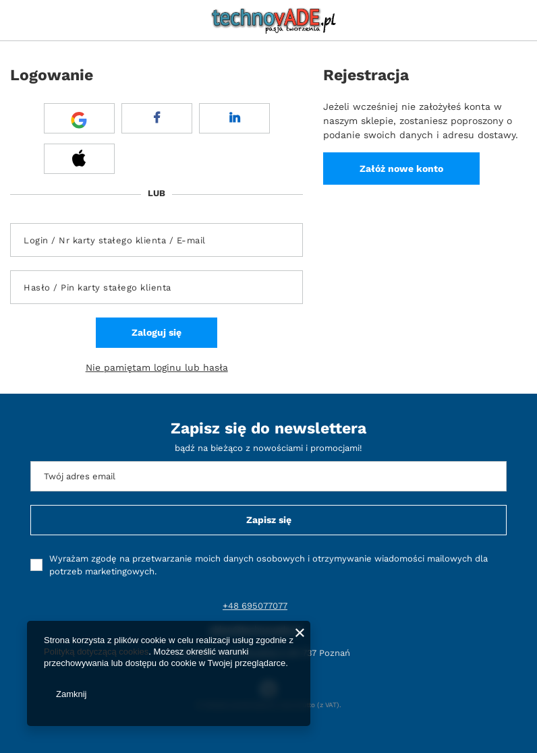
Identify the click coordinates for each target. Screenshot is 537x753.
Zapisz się (268, 519)
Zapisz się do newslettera (268, 428)
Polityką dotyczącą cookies (96, 651)
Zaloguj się (156, 332)
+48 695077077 (255, 606)
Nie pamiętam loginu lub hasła (157, 367)
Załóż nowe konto (401, 168)
